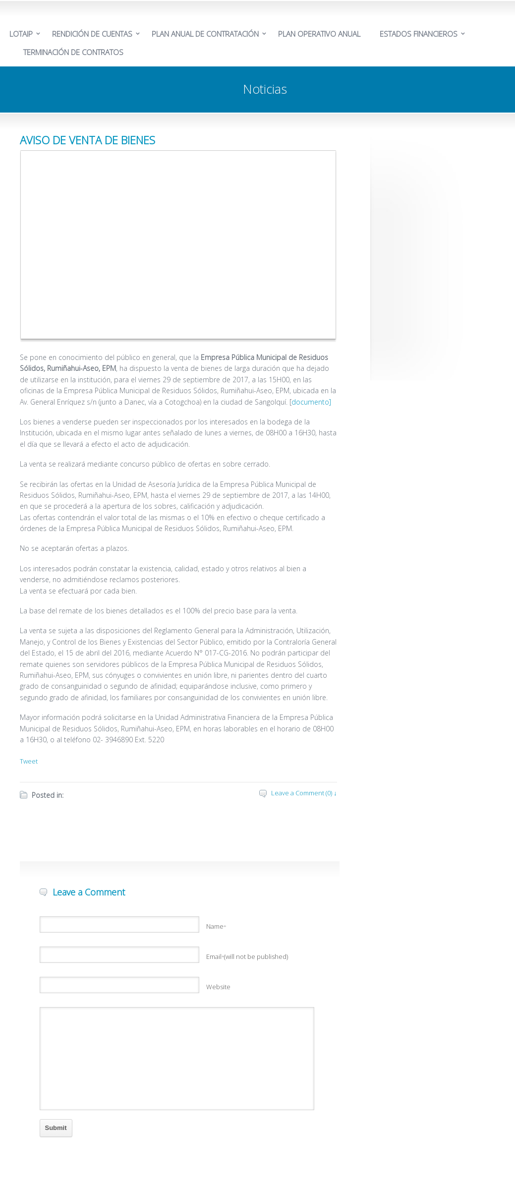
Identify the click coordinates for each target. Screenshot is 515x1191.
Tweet (29, 761)
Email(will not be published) (247, 956)
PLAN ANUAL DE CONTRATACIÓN (205, 34)
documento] (311, 402)
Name (216, 926)
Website (218, 986)
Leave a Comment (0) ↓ (304, 792)
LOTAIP (21, 34)
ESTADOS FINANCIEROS (419, 34)
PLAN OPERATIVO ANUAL (319, 34)
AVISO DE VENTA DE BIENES (87, 139)
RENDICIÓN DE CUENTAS (92, 34)
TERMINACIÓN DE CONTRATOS (73, 52)
